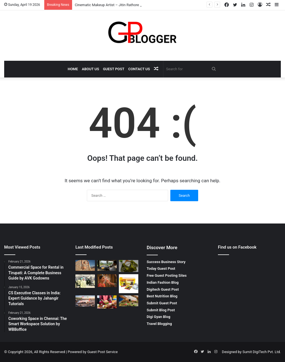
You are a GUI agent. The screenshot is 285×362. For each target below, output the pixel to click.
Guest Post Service (102, 352)
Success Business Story (166, 262)
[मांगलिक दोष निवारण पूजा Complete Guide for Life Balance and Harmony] (107, 301)
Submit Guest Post (162, 303)
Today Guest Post (161, 268)
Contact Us (139, 69)
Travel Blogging (159, 324)
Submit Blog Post (161, 310)
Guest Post (113, 69)
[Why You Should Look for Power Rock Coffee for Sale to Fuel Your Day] (128, 283)
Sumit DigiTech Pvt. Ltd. (261, 352)
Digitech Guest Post (163, 289)
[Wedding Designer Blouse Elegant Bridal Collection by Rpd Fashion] (128, 266)
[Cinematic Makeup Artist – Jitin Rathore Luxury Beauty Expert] (85, 265)
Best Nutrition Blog (162, 296)
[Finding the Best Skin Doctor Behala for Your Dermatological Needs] (85, 281)
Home (73, 69)
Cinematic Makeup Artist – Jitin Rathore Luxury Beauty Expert (124, 5)
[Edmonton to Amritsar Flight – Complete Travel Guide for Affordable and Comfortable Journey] (85, 300)
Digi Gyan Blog (158, 317)
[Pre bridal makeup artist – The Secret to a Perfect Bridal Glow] (107, 280)
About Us (90, 69)
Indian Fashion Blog (163, 282)
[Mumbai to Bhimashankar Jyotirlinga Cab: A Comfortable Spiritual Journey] (107, 265)
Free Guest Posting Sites (166, 275)
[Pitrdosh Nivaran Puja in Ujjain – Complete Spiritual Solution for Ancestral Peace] (128, 300)
